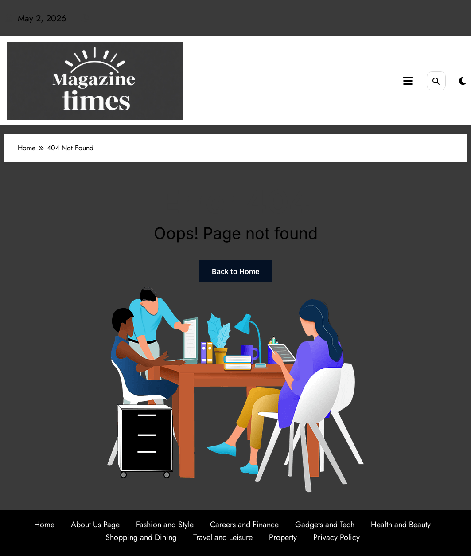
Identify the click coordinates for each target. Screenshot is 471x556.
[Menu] (408, 80)
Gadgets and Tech (324, 524)
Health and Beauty (401, 524)
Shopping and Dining (141, 537)
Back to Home (235, 271)
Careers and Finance (244, 524)
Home (44, 524)
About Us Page (95, 524)
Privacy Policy (336, 537)
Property (283, 537)
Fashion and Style (165, 524)
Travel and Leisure (223, 537)
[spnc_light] (462, 81)
